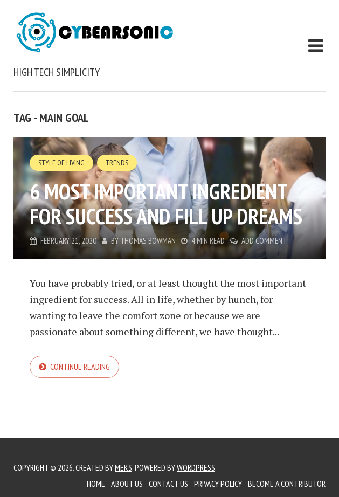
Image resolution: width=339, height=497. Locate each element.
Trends (117, 163)
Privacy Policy (218, 483)
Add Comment (264, 241)
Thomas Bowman (148, 241)
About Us (127, 483)
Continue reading (80, 366)
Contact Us (168, 483)
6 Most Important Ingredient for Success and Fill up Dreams (166, 203)
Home (96, 483)
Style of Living (61, 163)
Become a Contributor (287, 483)
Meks (123, 467)
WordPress (196, 467)
